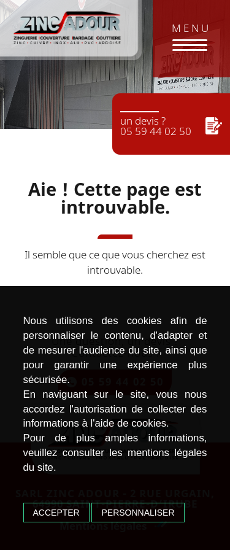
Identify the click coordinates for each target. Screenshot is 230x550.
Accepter (56, 512)
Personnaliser (137, 512)
